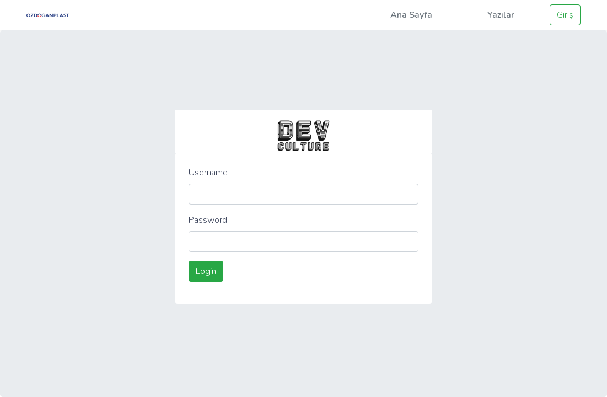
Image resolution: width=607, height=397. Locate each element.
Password (208, 220)
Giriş (565, 15)
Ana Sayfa (411, 15)
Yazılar (500, 15)
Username (208, 173)
